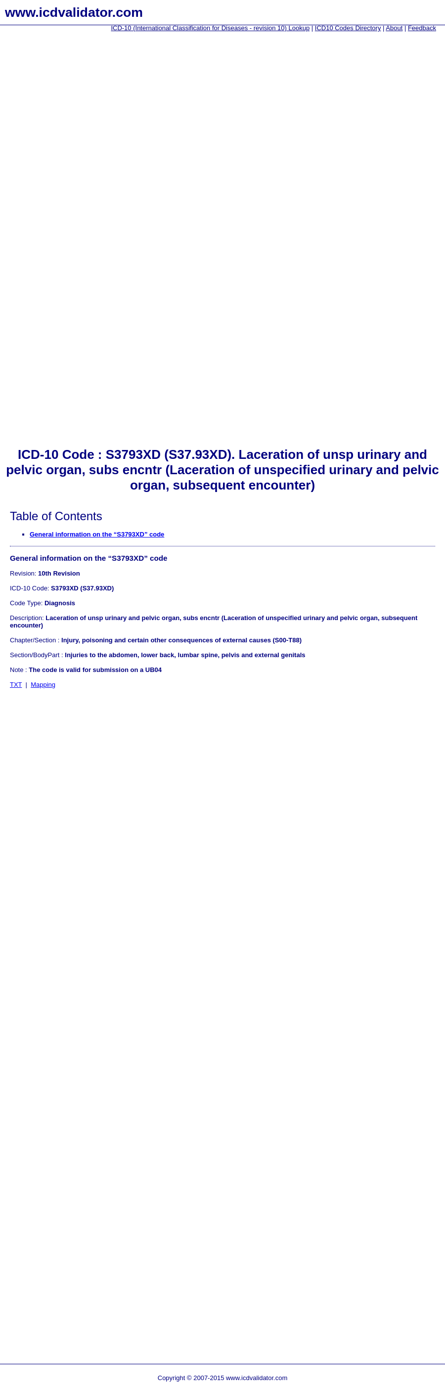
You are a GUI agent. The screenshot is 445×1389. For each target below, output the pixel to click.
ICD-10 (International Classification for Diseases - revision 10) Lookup (210, 28)
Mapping (43, 684)
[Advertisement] (39, 188)
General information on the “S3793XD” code (97, 534)
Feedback (422, 28)
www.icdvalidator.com (74, 12)
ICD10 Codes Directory (348, 28)
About (394, 28)
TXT (16, 684)
